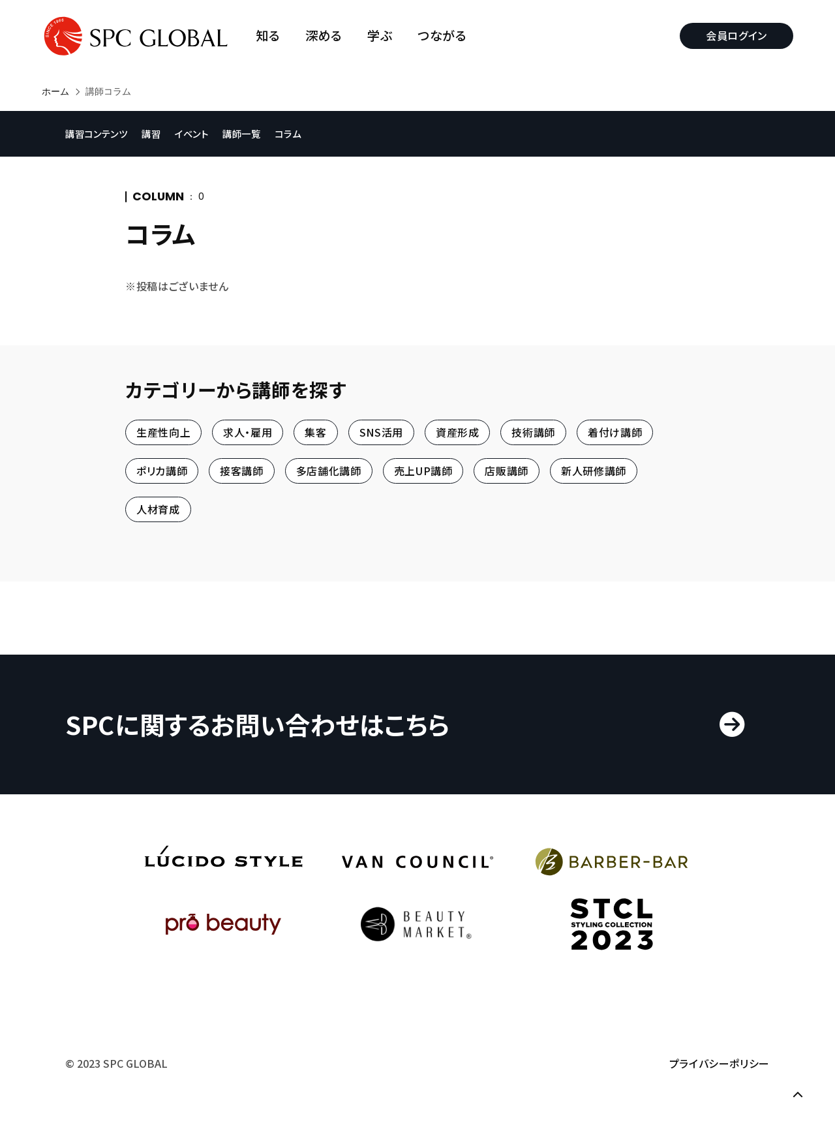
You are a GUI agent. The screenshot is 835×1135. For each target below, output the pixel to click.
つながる (442, 35)
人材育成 (158, 510)
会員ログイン (736, 35)
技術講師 (533, 432)
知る (268, 35)
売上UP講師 (423, 470)
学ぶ (379, 35)
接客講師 (242, 470)
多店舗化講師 (328, 470)
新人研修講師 (593, 470)
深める (323, 35)
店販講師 (506, 470)
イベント (192, 133)
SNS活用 (381, 432)
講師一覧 (241, 133)
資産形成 (457, 432)
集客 (315, 432)
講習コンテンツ (96, 133)
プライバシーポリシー (719, 1063)
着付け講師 (615, 432)
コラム (288, 133)
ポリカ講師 (161, 470)
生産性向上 (163, 432)
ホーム (55, 91)
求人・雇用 (247, 432)
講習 (151, 133)
